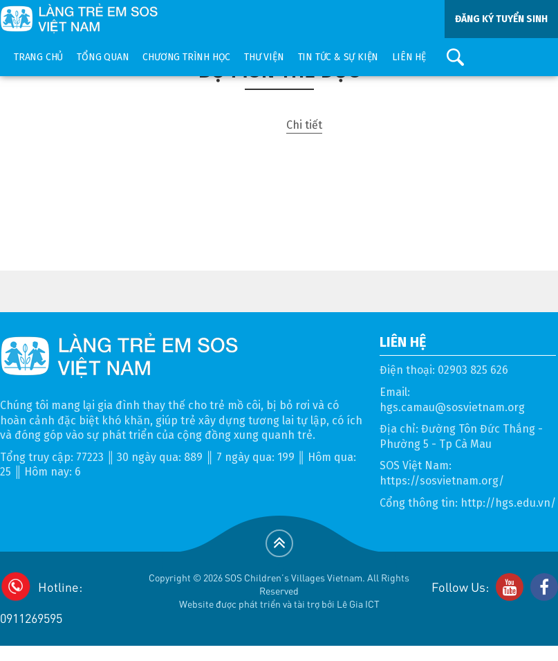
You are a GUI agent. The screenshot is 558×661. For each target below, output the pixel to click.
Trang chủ (38, 57)
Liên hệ (409, 57)
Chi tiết (304, 125)
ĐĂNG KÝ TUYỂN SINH (501, 19)
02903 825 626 (473, 370)
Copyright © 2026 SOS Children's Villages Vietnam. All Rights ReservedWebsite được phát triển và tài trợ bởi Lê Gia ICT (279, 590)
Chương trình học (186, 57)
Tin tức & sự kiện (338, 57)
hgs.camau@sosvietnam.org (452, 407)
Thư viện (263, 57)
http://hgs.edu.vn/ (508, 502)
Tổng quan (103, 57)
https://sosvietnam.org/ (442, 480)
